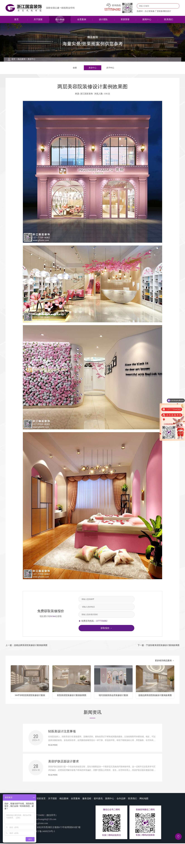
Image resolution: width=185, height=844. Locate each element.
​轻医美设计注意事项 (62, 732)
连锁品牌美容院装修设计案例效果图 (155, 696)
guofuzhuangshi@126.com (44, 820)
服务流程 (86, 799)
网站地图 (143, 799)
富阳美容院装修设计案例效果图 (71, 696)
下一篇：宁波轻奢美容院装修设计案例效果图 (158, 646)
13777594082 (112, 9)
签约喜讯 (98, 799)
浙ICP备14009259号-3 (44, 832)
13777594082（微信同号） (45, 816)
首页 (16, 19)
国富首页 (41, 799)
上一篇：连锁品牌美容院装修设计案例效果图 (26, 646)
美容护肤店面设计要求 (63, 762)
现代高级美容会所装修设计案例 (113, 696)
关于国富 (38, 19)
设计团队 (103, 19)
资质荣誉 (125, 19)
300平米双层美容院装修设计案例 (30, 696)
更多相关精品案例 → (164, 661)
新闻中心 (146, 19)
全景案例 (81, 19)
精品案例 (59, 19)
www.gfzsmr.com (40, 824)
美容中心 (31, 59)
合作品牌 (121, 799)
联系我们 (168, 19)
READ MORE (53, 746)
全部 (75, 68)
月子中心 (110, 68)
